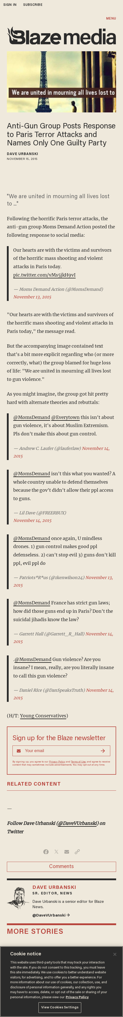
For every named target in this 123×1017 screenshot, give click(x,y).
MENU (111, 18)
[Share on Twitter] (56, 851)
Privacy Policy (57, 762)
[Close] (114, 954)
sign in (10, 5)
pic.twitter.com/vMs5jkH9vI (44, 275)
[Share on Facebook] (46, 851)
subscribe (33, 5)
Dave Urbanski (22, 154)
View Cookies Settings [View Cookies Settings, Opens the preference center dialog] (60, 1007)
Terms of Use (78, 762)
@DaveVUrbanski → (51, 916)
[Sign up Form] (61, 750)
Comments (61, 866)
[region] (61, 981)
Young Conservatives (43, 716)
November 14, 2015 (32, 520)
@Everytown (65, 417)
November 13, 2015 (32, 296)
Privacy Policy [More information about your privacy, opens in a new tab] (77, 997)
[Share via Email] (67, 851)
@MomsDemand (31, 417)
